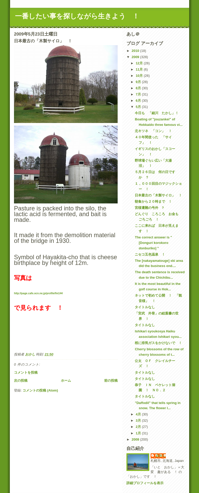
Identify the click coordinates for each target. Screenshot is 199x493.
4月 (139, 414)
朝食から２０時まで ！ (153, 201)
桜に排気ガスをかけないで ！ (158, 343)
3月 (139, 420)
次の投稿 (20, 380)
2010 (136, 51)
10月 (140, 76)
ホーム (66, 380)
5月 (139, 107)
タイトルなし (145, 307)
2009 (136, 57)
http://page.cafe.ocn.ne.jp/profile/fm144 (38, 293)
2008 (136, 439)
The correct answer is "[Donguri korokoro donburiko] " (153, 242)
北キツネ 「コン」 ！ (153, 131)
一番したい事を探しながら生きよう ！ (77, 16)
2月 (139, 427)
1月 (139, 433)
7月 (139, 94)
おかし (161, 455)
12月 (140, 63)
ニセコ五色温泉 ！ (150, 254)
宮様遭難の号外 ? (149, 208)
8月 (139, 88)
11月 (140, 69)
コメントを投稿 (26, 372)
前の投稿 (111, 380)
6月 (139, 100)
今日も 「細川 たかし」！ (157, 113)
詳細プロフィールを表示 (145, 483)
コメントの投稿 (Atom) (40, 390)
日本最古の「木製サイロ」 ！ (158, 195)
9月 (139, 82)
